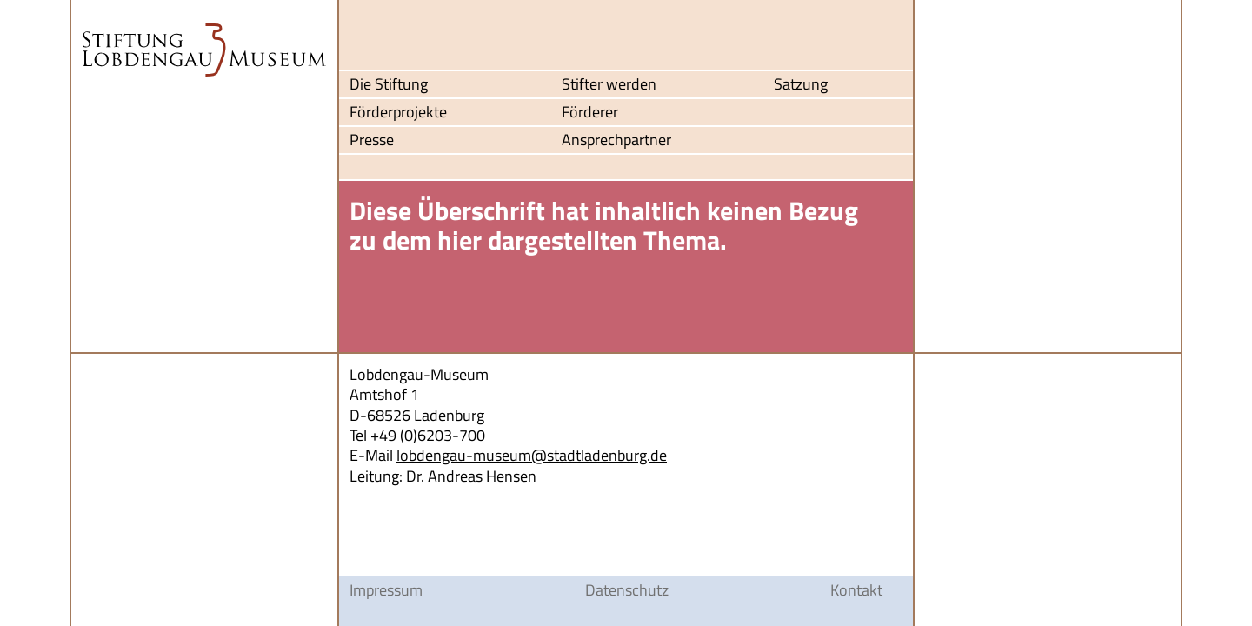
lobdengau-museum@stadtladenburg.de (531, 455)
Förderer (590, 112)
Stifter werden (609, 84)
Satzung (801, 84)
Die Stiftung (389, 84)
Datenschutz (627, 590)
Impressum (386, 590)
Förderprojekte (398, 112)
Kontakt (856, 590)
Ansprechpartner (616, 140)
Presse (372, 140)
